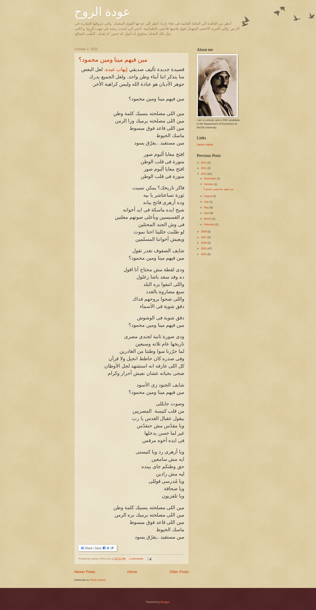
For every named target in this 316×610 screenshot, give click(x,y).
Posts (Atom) (98, 579)
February (209, 224)
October (209, 184)
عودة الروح (102, 12)
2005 (204, 248)
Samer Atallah (205, 144)
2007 (204, 237)
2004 (204, 254)
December (210, 178)
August (208, 196)
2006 (204, 242)
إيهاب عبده (117, 69)
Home (132, 572)
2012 (204, 162)
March (208, 218)
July (206, 201)
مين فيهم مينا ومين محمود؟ (113, 59)
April (207, 212)
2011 (204, 168)
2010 (204, 173)
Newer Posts (84, 572)
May (207, 207)
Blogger (164, 601)
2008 (204, 231)
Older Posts (179, 572)
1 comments (136, 558)
